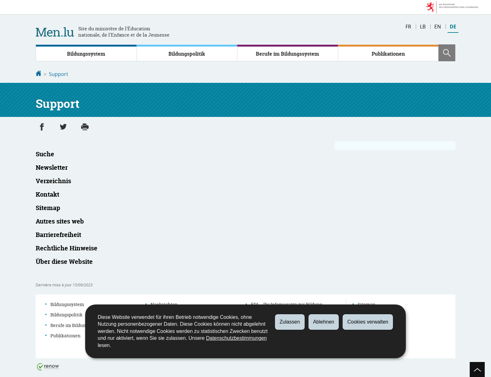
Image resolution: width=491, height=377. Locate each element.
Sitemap (366, 304)
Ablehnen (323, 321)
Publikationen (388, 53)
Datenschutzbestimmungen (236, 338)
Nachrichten (164, 304)
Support (58, 74)
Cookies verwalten (367, 321)
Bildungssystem (86, 53)
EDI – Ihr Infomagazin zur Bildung (286, 304)
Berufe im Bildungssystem (287, 53)
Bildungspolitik (186, 53)
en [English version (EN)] (437, 26)
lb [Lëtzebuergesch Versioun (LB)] (423, 26)
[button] (446, 52)
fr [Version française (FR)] (408, 26)
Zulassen (290, 321)
